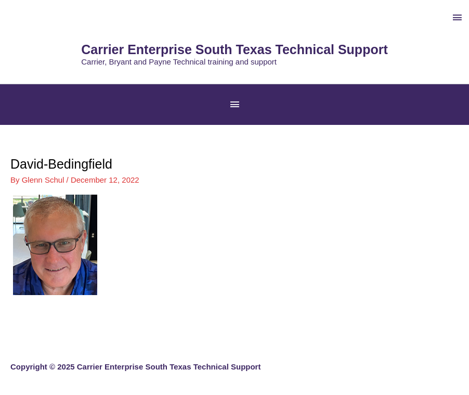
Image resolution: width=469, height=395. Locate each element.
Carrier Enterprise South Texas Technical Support (234, 49)
